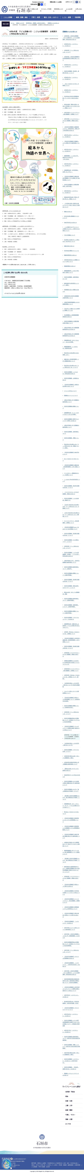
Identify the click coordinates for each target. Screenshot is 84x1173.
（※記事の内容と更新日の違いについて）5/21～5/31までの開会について (71, 205)
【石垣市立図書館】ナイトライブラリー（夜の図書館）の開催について (71, 900)
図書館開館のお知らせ (69, 266)
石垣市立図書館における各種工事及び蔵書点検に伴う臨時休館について (71, 783)
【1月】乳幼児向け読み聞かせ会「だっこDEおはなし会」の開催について (71, 514)
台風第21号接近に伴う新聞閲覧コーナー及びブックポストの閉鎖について (71, 844)
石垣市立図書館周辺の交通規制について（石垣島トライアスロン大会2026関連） (71, 944)
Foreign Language (37, 2)
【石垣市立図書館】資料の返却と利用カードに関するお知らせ (71, 915)
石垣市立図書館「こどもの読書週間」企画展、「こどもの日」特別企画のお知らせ (71, 554)
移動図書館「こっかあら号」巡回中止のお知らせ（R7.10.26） (71, 157)
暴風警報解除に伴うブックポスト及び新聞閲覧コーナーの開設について (71, 852)
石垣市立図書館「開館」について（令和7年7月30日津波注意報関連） (71, 1046)
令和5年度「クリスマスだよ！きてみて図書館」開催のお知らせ (71, 654)
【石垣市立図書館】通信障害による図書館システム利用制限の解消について (71, 828)
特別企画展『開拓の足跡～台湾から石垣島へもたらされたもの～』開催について (71, 106)
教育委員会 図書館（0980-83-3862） (36, 23)
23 (21, 44)
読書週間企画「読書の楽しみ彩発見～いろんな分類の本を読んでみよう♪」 (71, 625)
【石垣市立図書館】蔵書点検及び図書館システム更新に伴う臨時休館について (71, 178)
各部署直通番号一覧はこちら (12, 1165)
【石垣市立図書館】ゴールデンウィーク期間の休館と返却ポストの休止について (71, 728)
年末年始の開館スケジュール (71, 250)
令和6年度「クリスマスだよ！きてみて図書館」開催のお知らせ (71, 878)
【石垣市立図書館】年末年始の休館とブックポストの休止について (71, 892)
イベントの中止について (70, 391)
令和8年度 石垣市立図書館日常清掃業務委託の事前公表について (71, 58)
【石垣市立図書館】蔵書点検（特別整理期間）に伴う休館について (71, 466)
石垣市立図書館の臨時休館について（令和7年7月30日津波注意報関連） (71, 1038)
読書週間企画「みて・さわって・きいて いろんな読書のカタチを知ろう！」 (71, 805)
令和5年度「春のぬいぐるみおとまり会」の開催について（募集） (71, 676)
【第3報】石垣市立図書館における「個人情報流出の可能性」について (71, 860)
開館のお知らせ (68, 211)
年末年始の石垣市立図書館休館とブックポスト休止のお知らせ (71, 98)
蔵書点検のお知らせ (69, 246)
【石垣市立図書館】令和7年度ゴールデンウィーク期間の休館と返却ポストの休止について (71, 988)
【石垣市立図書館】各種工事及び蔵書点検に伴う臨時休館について (71, 836)
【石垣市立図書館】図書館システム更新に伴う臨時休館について (71, 143)
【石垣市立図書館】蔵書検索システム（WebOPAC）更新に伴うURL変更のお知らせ (71, 128)
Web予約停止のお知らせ (70, 222)
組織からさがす (20, 23)
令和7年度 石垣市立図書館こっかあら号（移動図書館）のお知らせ (71, 935)
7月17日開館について (69, 235)
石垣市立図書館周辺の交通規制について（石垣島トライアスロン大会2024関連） (71, 720)
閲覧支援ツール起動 (56, 2)
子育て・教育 (35, 17)
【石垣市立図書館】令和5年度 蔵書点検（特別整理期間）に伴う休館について (72, 640)
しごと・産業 (66, 17)
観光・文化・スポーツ (51, 17)
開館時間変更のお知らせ (70, 255)
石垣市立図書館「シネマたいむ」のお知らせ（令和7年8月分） (71, 1060)
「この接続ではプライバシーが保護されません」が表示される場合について (71, 228)
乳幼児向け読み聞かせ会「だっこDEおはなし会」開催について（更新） (71, 446)
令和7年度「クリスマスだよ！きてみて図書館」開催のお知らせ (71, 120)
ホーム (12, 23)
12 (28, 44)
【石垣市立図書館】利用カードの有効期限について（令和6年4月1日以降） (71, 699)
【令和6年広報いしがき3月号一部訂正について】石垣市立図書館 (71, 685)
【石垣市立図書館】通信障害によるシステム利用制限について (71, 820)
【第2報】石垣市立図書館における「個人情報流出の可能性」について (71, 797)
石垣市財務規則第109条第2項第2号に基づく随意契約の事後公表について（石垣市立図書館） (71, 980)
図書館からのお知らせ (53, 23)
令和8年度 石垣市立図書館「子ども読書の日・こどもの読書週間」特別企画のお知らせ (71, 37)
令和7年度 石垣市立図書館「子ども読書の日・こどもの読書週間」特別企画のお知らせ (71, 972)
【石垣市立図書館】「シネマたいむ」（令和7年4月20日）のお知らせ (71, 964)
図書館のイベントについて (71, 395)
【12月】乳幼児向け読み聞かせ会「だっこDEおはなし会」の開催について (71, 506)
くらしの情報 (7, 17)
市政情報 (78, 17)
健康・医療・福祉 (22, 17)
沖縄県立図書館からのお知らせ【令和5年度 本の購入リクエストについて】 (71, 662)
